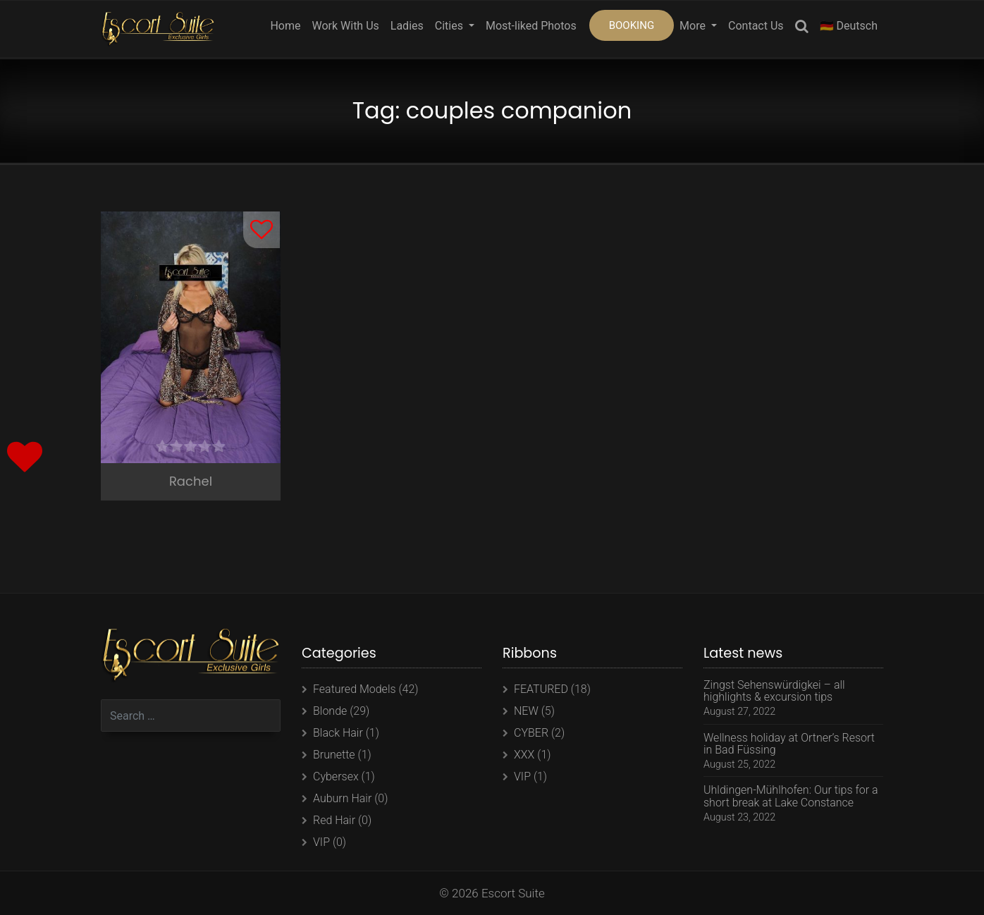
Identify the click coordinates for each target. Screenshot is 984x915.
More (693, 25)
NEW (526, 711)
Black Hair (338, 732)
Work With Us (345, 25)
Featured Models (354, 689)
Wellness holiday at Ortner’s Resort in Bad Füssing (789, 744)
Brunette (334, 754)
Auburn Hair (342, 798)
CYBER (531, 732)
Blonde (330, 711)
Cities (450, 25)
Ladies (407, 25)
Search (801, 29)
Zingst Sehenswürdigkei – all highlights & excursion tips (774, 691)
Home (285, 25)
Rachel (190, 481)
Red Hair (334, 820)
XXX (524, 754)
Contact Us (756, 25)
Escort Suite (513, 893)
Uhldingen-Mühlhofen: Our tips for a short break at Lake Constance (790, 796)
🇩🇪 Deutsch (849, 25)
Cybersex (336, 776)
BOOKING (631, 25)
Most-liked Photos (531, 25)
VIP (321, 842)
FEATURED (541, 689)
